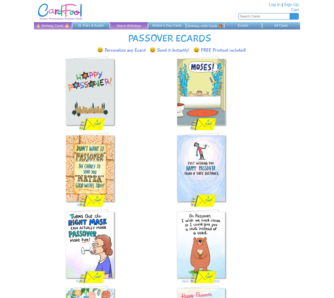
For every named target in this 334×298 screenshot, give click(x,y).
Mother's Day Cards (167, 25)
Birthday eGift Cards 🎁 (205, 26)
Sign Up (291, 4)
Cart (295, 10)
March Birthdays (129, 26)
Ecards (243, 25)
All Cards (281, 25)
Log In (275, 4)
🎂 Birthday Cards (52, 25)
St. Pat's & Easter (91, 25)
